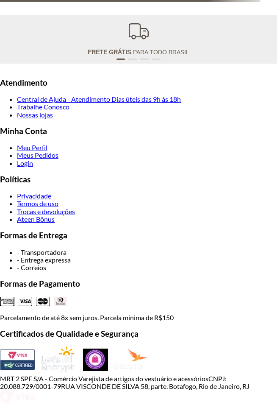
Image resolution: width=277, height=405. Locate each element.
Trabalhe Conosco (43, 107)
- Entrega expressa (44, 260)
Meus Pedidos (37, 155)
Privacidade (34, 196)
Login (25, 163)
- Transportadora (41, 252)
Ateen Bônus (36, 219)
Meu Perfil (32, 147)
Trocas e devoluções (46, 211)
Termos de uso (37, 203)
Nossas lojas (35, 115)
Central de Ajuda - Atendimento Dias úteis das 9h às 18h (99, 99)
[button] (120, 59)
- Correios (31, 267)
